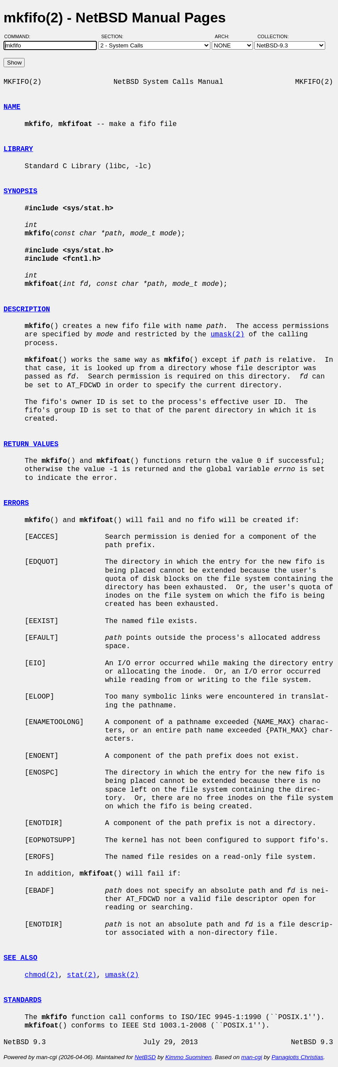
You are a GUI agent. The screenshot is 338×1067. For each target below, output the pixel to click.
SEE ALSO (20, 958)
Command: (20, 36)
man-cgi (251, 1057)
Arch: (226, 36)
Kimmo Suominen (188, 1057)
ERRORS (16, 503)
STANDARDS (22, 1000)
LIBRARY (18, 149)
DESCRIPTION (27, 309)
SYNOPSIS (20, 191)
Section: (114, 36)
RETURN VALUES (31, 444)
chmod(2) (42, 975)
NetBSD (145, 1057)
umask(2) (227, 334)
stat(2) (81, 975)
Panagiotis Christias (297, 1057)
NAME (12, 107)
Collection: (273, 36)
